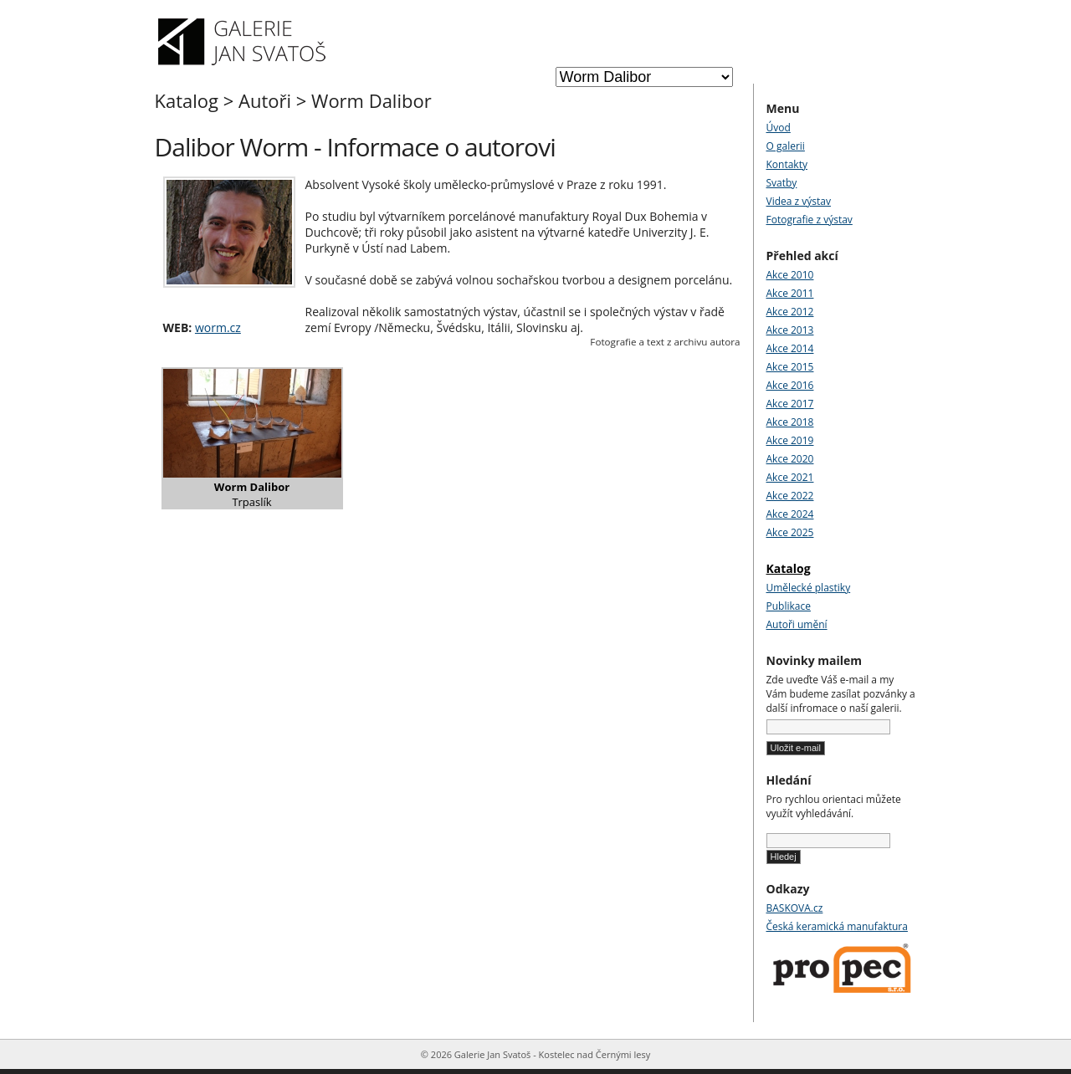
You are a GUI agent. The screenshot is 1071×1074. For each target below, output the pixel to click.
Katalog (187, 100)
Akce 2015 (790, 367)
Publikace (788, 606)
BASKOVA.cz (794, 908)
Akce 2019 (790, 440)
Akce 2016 (790, 385)
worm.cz (218, 327)
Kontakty (786, 164)
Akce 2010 (790, 275)
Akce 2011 (790, 293)
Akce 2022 (790, 495)
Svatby (781, 183)
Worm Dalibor (371, 100)
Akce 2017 (790, 403)
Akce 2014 (790, 348)
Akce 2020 (790, 459)
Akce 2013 (790, 330)
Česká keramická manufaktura (837, 926)
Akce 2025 (790, 532)
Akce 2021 (790, 477)
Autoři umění (797, 624)
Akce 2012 (790, 311)
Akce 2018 (790, 422)
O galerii (785, 146)
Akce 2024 (790, 514)
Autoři (264, 100)
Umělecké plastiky (808, 587)
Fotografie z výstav (809, 219)
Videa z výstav (798, 201)
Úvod (778, 127)
